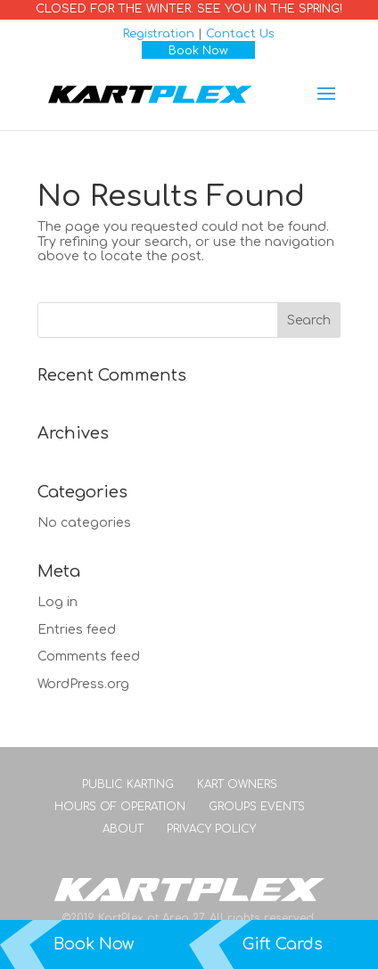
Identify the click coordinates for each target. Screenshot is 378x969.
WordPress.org (83, 684)
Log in (57, 602)
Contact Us (240, 34)
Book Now (198, 51)
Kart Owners (237, 784)
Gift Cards (282, 944)
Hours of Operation (119, 807)
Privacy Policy (211, 829)
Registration (158, 34)
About (123, 829)
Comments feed (88, 656)
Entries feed (76, 629)
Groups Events (257, 807)
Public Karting (128, 784)
